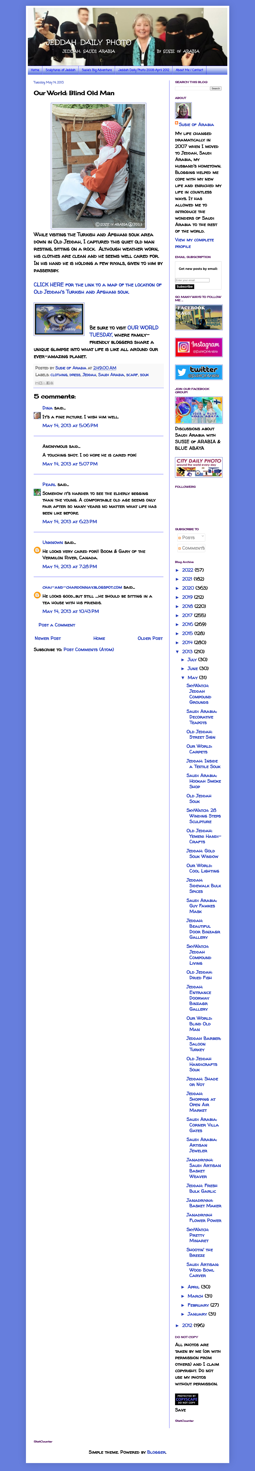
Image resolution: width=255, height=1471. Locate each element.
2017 (188, 615)
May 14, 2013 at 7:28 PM (69, 566)
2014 (188, 642)
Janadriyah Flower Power (203, 1218)
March (196, 1296)
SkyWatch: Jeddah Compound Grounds (198, 693)
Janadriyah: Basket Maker (203, 1203)
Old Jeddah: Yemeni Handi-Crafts (203, 836)
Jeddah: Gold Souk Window (202, 854)
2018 (188, 606)
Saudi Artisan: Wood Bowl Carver (202, 1270)
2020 (188, 588)
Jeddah (89, 375)
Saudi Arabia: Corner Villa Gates (202, 1125)
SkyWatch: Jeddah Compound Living (198, 954)
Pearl (49, 484)
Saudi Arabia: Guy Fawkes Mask (201, 906)
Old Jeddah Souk (198, 799)
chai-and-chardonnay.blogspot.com (82, 587)
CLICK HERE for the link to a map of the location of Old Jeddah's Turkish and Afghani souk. (97, 288)
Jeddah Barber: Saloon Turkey (203, 1044)
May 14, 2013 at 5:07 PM (70, 464)
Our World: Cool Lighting (202, 868)
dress (75, 375)
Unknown (52, 542)
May (193, 677)
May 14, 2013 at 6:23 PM (69, 521)
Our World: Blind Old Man (199, 1024)
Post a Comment (57, 625)
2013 (188, 651)
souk (144, 375)
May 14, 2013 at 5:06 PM (70, 425)
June (193, 668)
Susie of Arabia (196, 124)
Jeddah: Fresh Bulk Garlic (201, 1188)
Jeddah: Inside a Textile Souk (203, 764)
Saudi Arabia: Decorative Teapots (201, 717)
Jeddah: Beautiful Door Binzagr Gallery (203, 928)
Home (35, 70)
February (199, 1305)
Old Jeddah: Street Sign (200, 734)
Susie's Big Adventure (97, 70)
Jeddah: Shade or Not (202, 1082)
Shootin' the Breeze (199, 1252)
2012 (188, 1325)
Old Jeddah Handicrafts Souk (201, 1064)
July (193, 659)
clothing (59, 375)
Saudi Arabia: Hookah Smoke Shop (203, 781)
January (198, 1314)
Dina (47, 408)
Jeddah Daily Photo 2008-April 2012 (143, 70)
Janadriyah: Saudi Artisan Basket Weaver (203, 1168)
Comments (191, 548)
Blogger (156, 1452)
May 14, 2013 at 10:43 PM (70, 611)
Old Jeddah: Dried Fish (199, 975)
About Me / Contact (189, 70)
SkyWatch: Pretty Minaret (197, 1235)
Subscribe (185, 286)
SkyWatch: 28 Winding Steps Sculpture (203, 816)
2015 (188, 633)
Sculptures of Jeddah (60, 70)
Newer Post (48, 638)
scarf (132, 375)
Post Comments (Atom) (89, 649)
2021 (188, 579)
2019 (188, 597)
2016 (188, 624)
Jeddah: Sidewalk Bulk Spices (203, 885)
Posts (186, 537)
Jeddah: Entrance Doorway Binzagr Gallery (198, 998)
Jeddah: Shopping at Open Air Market (200, 1101)
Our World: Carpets (199, 749)
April (194, 1287)
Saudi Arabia (111, 375)
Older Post (150, 638)
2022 (188, 570)
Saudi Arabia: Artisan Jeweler (201, 1145)
